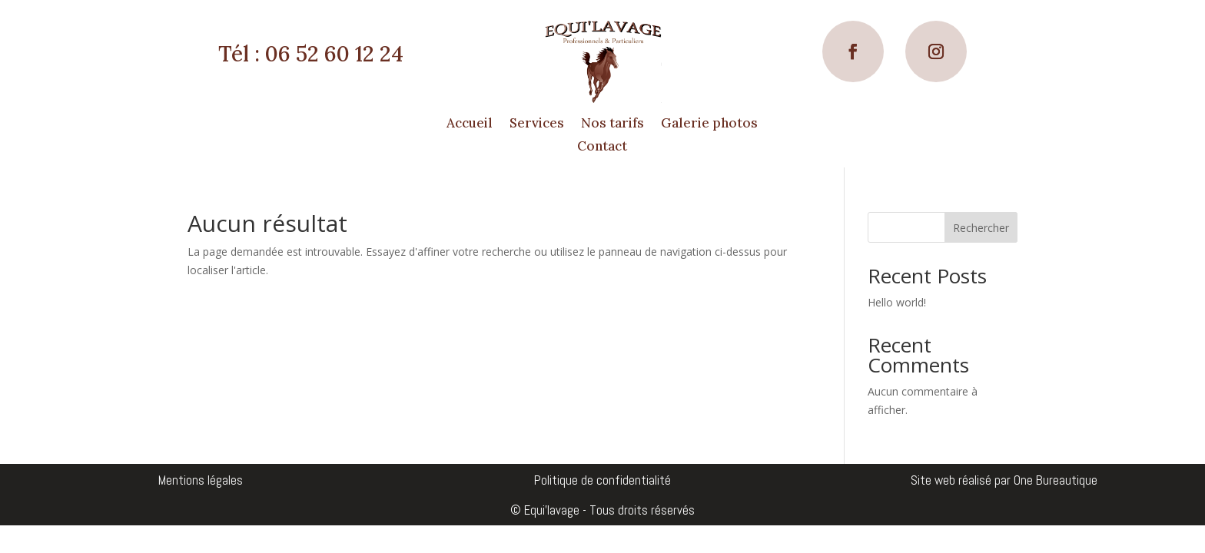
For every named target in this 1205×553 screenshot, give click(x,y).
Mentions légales (200, 480)
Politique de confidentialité (602, 480)
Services (537, 124)
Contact (602, 147)
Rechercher (981, 227)
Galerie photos (709, 124)
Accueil (469, 124)
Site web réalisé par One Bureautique (1004, 480)
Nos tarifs (612, 124)
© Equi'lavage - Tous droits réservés (602, 510)
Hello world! (897, 302)
